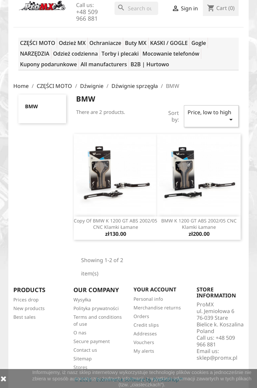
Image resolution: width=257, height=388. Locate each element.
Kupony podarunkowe (48, 64)
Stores (80, 367)
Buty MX (135, 43)
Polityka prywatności (96, 308)
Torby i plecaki (120, 53)
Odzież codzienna (75, 53)
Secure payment (91, 341)
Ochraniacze (105, 43)
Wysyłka (82, 299)
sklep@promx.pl (217, 357)
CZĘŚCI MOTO (37, 43)
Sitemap (82, 358)
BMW (31, 106)
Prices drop (26, 299)
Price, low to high (211, 116)
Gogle (198, 43)
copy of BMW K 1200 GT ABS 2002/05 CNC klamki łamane (115, 223)
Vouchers (144, 342)
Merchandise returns (157, 307)
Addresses (145, 333)
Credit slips (146, 325)
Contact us (85, 350)
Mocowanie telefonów (171, 53)
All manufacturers (103, 64)
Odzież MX (72, 43)
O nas (79, 332)
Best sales (24, 317)
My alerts (144, 351)
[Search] (136, 8)
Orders (141, 316)
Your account (155, 289)
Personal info (148, 299)
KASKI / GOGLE (169, 43)
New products (29, 308)
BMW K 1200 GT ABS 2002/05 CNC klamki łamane (199, 223)
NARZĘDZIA (34, 53)
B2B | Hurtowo (150, 64)
